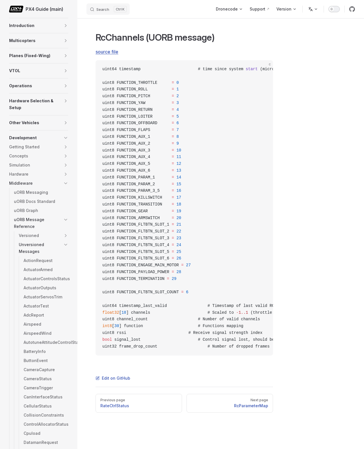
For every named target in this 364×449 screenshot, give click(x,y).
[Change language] (313, 9)
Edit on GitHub (113, 378)
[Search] (108, 9)
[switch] (334, 9)
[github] (352, 9)
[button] (65, 25)
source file (107, 52)
